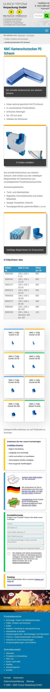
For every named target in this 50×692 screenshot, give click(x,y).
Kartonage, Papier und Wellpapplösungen (23, 620)
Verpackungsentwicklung (13, 19)
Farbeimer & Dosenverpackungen (20, 640)
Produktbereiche (12, 616)
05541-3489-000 (43, 6)
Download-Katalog (14, 585)
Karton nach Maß (13, 662)
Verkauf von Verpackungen (14, 23)
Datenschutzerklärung (20, 563)
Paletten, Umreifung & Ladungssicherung (23, 629)
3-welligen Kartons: (15, 445)
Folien (8, 626)
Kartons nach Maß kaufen (32, 477)
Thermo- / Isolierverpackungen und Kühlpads (24, 637)
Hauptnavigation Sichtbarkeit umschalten (47, 30)
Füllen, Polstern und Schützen (18, 623)
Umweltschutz (27, 499)
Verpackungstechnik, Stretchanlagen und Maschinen (27, 634)
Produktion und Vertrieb (13, 21)
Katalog (9, 664)
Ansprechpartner (13, 667)
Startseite (10, 653)
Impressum (45, 9)
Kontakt (9, 670)
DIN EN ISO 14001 (32, 492)
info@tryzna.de (21, 16)
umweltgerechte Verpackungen (15, 25)
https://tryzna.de (8, 16)
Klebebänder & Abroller (15, 631)
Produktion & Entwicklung (16, 656)
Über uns (9, 659)
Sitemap (30, 681)
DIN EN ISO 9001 (29, 491)
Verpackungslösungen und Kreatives (21, 642)
